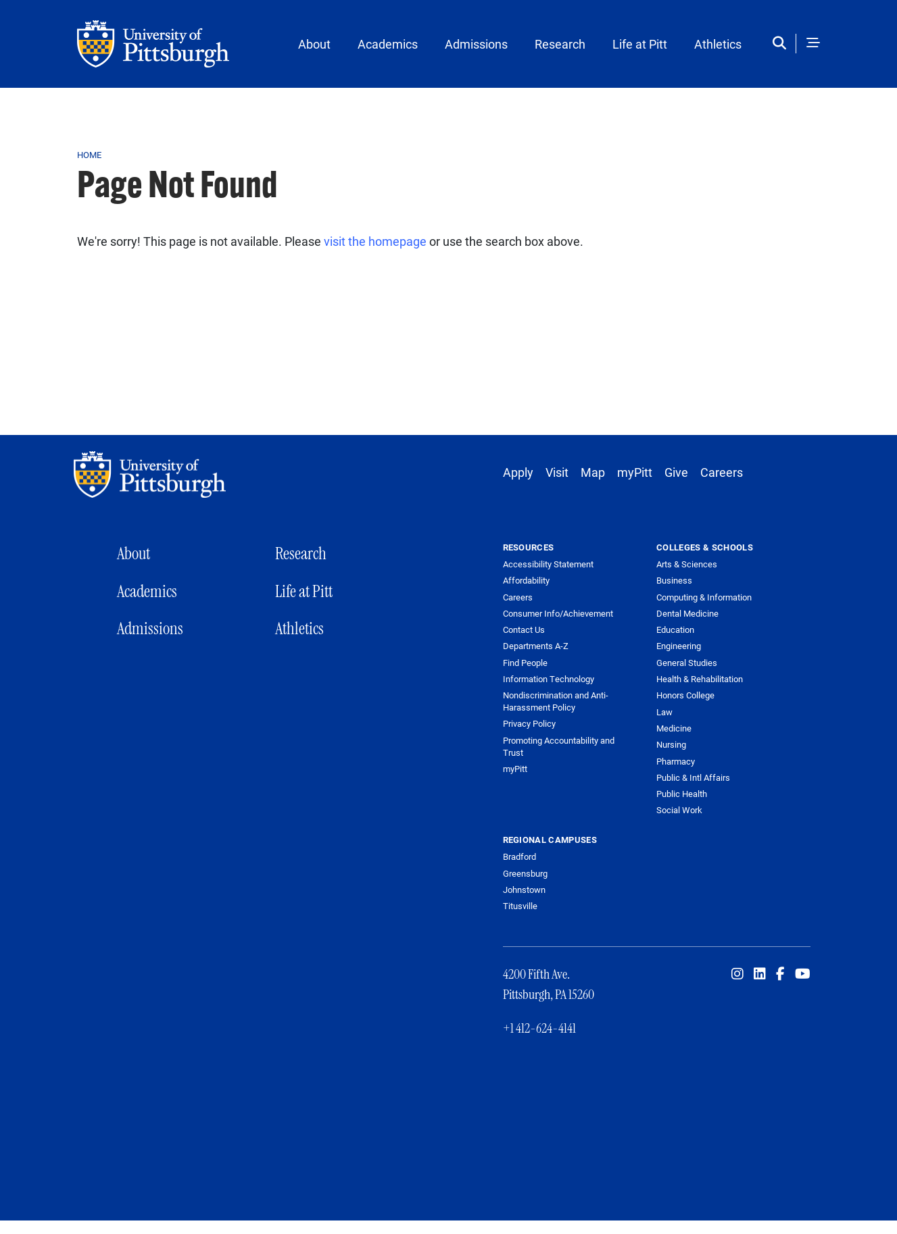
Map (593, 472)
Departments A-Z (535, 646)
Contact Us (524, 630)
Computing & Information (704, 597)
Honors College (685, 695)
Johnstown (524, 889)
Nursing (671, 744)
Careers (721, 472)
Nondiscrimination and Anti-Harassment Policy (555, 701)
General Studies (686, 663)
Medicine (674, 728)
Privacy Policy (529, 723)
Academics (388, 44)
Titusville (520, 906)
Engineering (678, 646)
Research (560, 44)
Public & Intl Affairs (693, 777)
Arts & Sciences (686, 564)
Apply (518, 472)
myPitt (634, 472)
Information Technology (548, 679)
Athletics (718, 44)
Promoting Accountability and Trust (558, 747)
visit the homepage (375, 241)
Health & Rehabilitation (699, 679)
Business (674, 580)
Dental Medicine (687, 613)
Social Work (679, 810)
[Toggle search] (782, 43)
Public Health (681, 794)
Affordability (526, 580)
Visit (557, 472)
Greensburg (525, 873)
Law (664, 712)
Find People (525, 663)
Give (676, 472)
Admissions (476, 44)
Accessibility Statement (548, 564)
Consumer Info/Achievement (558, 613)
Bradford (519, 856)
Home (89, 155)
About (314, 44)
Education (675, 629)
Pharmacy (675, 761)
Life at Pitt (639, 44)
